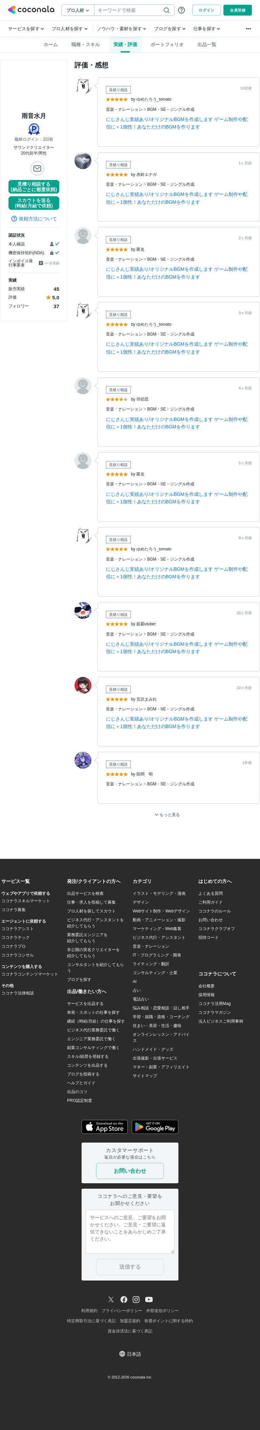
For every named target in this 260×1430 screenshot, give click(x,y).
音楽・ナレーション (125, 109)
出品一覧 (206, 44)
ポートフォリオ (167, 44)
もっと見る (167, 814)
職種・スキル (85, 44)
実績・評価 (125, 44)
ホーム (51, 44)
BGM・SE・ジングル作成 (170, 109)
